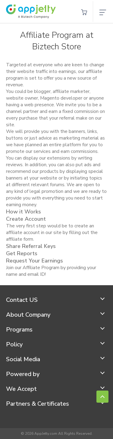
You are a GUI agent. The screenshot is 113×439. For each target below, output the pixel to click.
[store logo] (31, 11)
